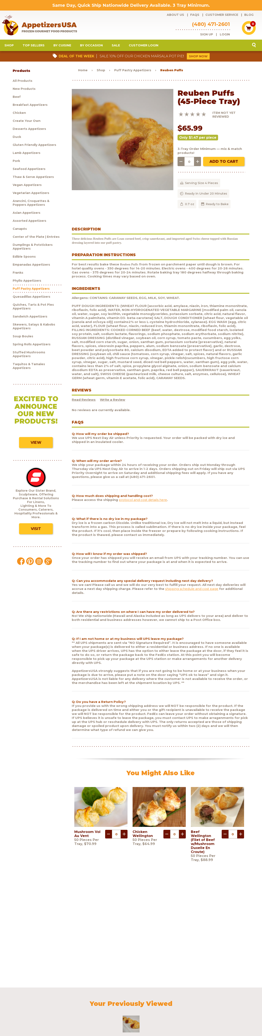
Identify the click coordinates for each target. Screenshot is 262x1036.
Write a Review (112, 401)
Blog (249, 15)
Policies (182, 999)
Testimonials (220, 999)
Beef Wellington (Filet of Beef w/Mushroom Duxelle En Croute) (203, 843)
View (36, 443)
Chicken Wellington (143, 835)
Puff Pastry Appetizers (132, 71)
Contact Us (200, 999)
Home (83, 71)
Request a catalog (106, 999)
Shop (9, 46)
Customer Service (221, 15)
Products (27, 999)
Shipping (166, 999)
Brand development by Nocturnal (119, 1021)
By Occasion (91, 46)
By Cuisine (62, 46)
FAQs (194, 15)
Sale (116, 46)
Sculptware (28, 1005)
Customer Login (143, 46)
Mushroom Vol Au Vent (87, 835)
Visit (36, 529)
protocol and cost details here (143, 501)
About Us (175, 15)
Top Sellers (34, 46)
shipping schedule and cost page (191, 590)
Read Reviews (84, 401)
